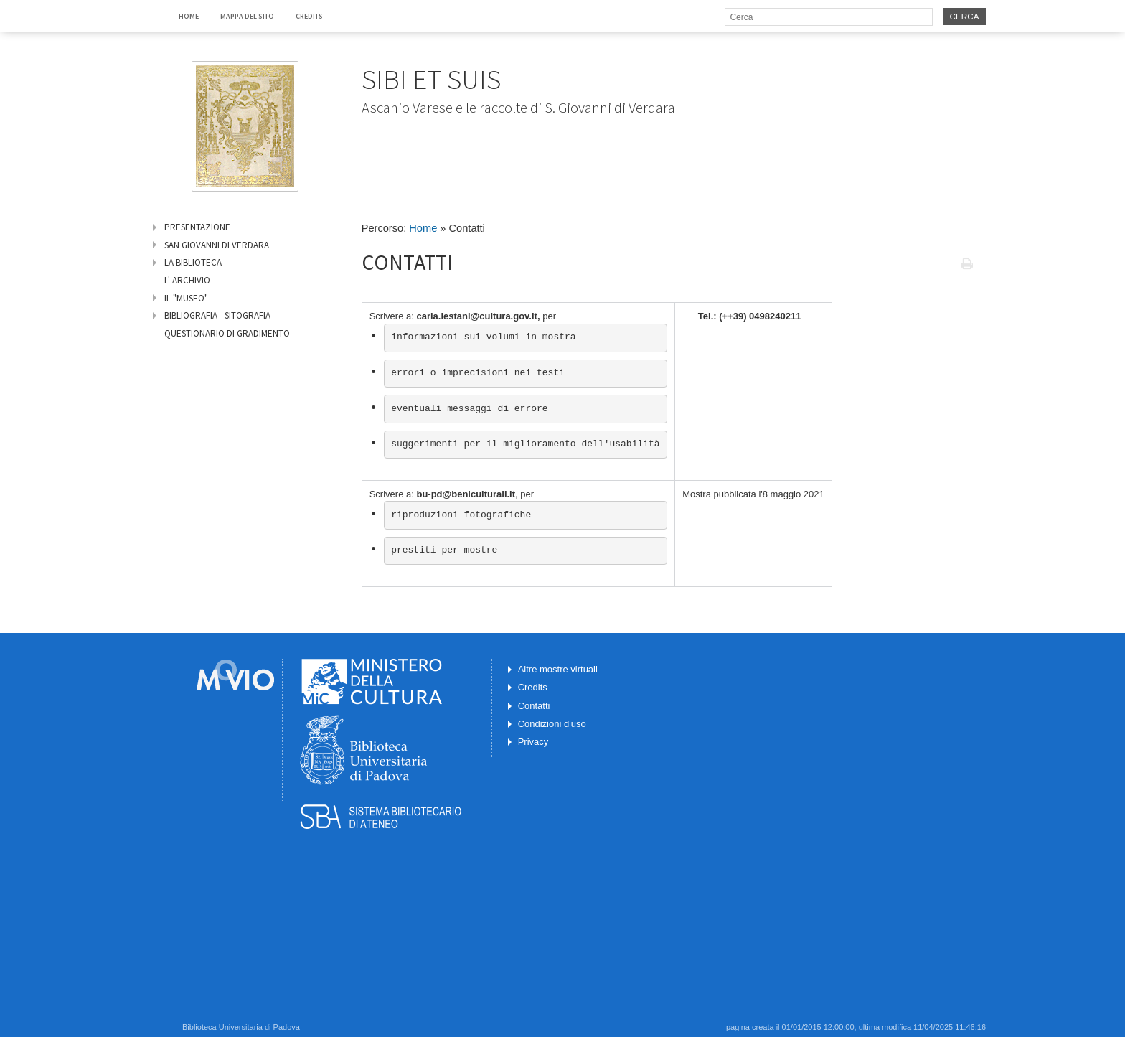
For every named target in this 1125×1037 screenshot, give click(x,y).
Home (189, 16)
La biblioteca (193, 262)
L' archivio (187, 280)
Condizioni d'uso (552, 723)
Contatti (534, 705)
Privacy (533, 741)
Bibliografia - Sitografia (217, 315)
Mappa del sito (247, 16)
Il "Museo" (186, 298)
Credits (309, 16)
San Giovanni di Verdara (216, 245)
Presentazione (197, 227)
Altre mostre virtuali (558, 669)
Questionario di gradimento (227, 333)
